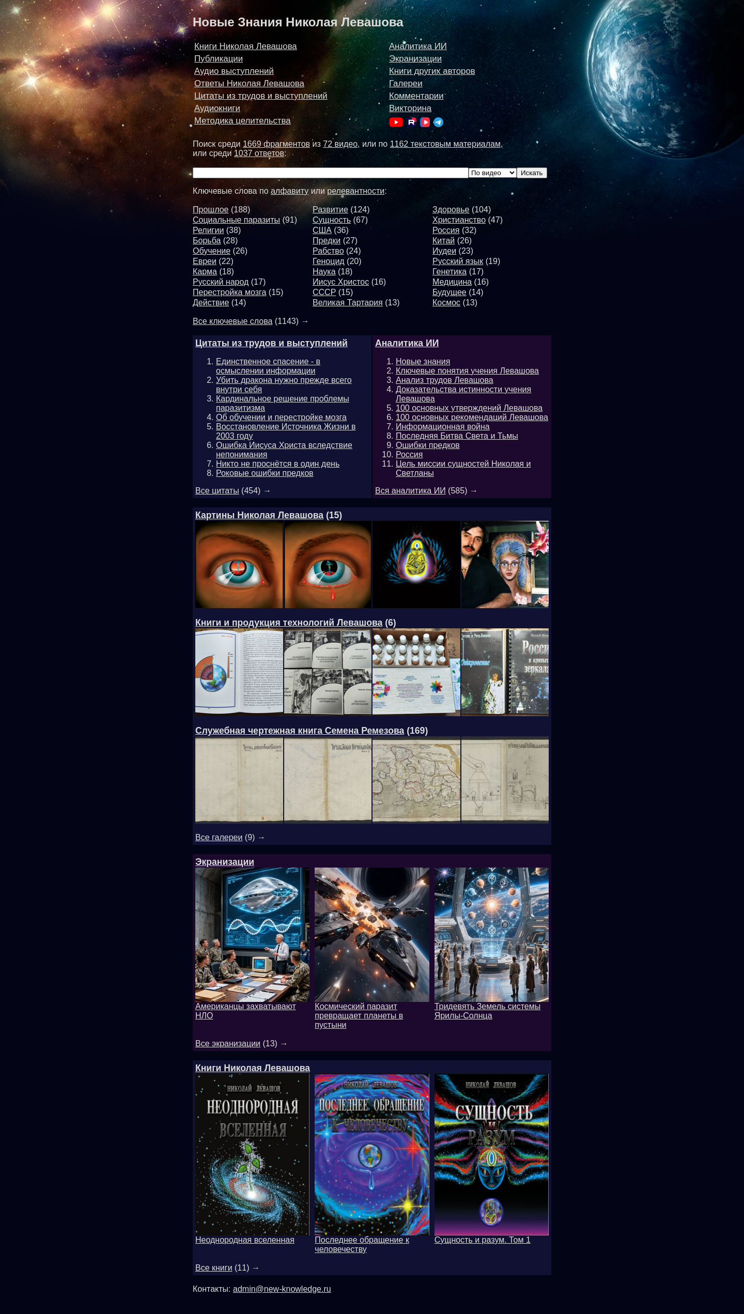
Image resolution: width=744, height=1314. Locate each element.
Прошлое (210, 209)
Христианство (459, 219)
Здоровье (450, 209)
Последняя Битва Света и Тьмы (457, 435)
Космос (446, 302)
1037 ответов (259, 153)
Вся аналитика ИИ (410, 490)
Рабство (328, 250)
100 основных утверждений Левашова (469, 408)
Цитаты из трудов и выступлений (261, 96)
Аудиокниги (217, 108)
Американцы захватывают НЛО (252, 1007)
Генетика (449, 271)
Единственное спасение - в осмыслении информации (268, 366)
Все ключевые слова (232, 321)
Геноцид (329, 261)
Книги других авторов (432, 71)
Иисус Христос (341, 281)
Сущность (332, 219)
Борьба (207, 240)
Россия (445, 230)
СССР (324, 292)
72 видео (340, 144)
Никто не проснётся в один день (277, 463)
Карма (205, 271)
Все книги (214, 1267)
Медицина (452, 281)
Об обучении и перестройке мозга (281, 417)
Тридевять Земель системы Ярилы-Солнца (492, 1007)
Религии (208, 230)
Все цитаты (217, 490)
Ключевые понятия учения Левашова (467, 370)
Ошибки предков (428, 445)
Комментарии (416, 96)
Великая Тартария (348, 302)
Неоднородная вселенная (252, 1236)
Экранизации (415, 59)
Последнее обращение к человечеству (372, 1241)
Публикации (218, 59)
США (322, 230)
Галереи (406, 83)
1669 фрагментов (276, 144)
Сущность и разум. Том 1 (492, 1236)
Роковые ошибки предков (265, 473)
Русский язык (457, 261)
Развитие (330, 209)
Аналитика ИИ (418, 46)
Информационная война (443, 426)
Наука (324, 271)
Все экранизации (227, 1043)
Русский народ (221, 281)
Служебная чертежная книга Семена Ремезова (299, 730)
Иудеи (444, 250)
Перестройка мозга (229, 292)
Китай (443, 240)
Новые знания (423, 361)
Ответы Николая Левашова (249, 83)
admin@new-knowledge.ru (282, 1289)
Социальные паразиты (236, 219)
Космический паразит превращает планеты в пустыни (372, 1012)
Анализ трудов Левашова (444, 380)
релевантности (355, 191)
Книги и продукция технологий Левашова (288, 622)
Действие (211, 302)
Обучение (211, 250)
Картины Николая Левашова (259, 515)
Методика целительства (242, 121)
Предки (326, 240)
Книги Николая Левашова (245, 46)
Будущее (449, 292)
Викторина (410, 108)
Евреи (204, 261)
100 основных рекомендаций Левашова (472, 417)
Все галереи (218, 837)
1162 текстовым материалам (445, 144)
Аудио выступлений (234, 71)
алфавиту (289, 191)
